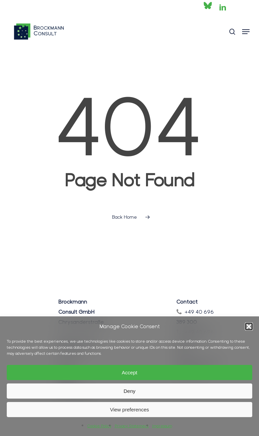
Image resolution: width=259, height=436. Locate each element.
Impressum (162, 426)
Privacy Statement (132, 426)
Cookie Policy (99, 426)
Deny (129, 391)
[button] (249, 326)
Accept (129, 372)
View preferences (129, 409)
